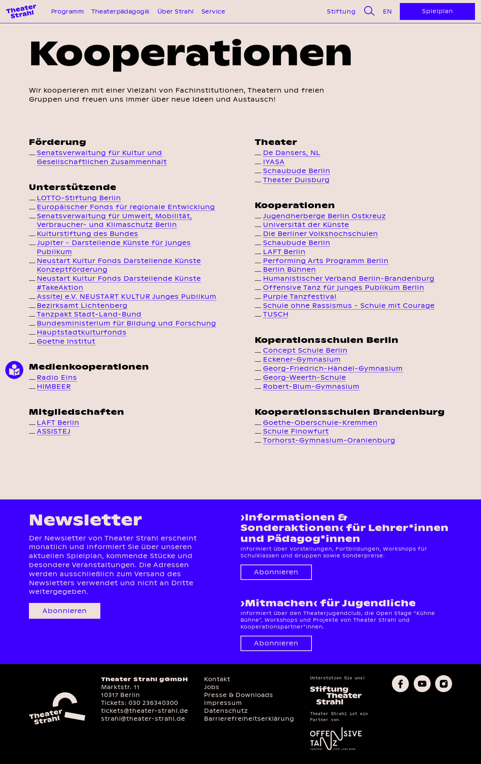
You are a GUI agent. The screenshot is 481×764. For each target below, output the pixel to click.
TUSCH (276, 314)
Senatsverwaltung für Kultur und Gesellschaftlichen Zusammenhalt (102, 157)
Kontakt (217, 679)
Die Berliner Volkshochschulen (320, 234)
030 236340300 (153, 702)
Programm (67, 11)
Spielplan (437, 11)
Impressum (223, 702)
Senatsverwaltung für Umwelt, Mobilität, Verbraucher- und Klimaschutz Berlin (114, 220)
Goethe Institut (66, 341)
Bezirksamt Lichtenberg (82, 305)
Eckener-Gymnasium (302, 359)
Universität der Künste (306, 225)
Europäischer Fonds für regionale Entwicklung (126, 207)
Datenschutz (226, 710)
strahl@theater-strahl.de (143, 718)
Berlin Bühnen (289, 269)
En (387, 11)
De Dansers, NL (292, 153)
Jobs (211, 687)
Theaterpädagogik (120, 11)
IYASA (274, 162)
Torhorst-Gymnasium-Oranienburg (329, 440)
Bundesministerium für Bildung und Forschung (126, 323)
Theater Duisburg (296, 180)
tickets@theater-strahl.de (144, 710)
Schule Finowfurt (296, 431)
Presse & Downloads (238, 695)
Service (213, 11)
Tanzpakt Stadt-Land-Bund (89, 314)
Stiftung (341, 11)
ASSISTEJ (54, 431)
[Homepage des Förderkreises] (336, 703)
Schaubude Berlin (296, 171)
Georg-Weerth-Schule (304, 377)
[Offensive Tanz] (336, 749)
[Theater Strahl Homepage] (21, 11)
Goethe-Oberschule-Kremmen (320, 423)
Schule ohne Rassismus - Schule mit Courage (349, 305)
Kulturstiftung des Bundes (87, 234)
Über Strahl (175, 11)
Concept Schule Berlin (305, 350)
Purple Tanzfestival (300, 296)
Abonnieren (64, 611)
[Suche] (369, 11)
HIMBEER (54, 386)
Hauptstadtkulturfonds (82, 332)
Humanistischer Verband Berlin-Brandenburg (348, 278)
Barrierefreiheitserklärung (249, 718)
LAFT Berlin (58, 423)
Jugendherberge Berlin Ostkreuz (324, 216)
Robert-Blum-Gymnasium (311, 386)
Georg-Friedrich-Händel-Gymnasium (333, 368)
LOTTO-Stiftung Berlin (79, 198)
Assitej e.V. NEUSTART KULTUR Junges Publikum (126, 296)
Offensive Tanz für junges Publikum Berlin (343, 287)
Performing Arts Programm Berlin (326, 261)
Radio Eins (57, 377)
